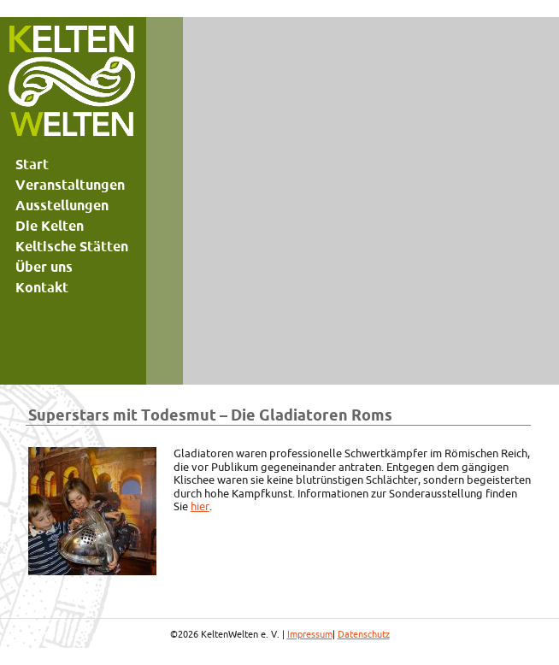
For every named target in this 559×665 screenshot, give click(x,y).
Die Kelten (49, 225)
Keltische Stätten (71, 246)
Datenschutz (364, 634)
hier (200, 506)
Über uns (44, 266)
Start (32, 164)
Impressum (309, 634)
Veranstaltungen (70, 184)
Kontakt (41, 287)
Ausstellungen (62, 205)
